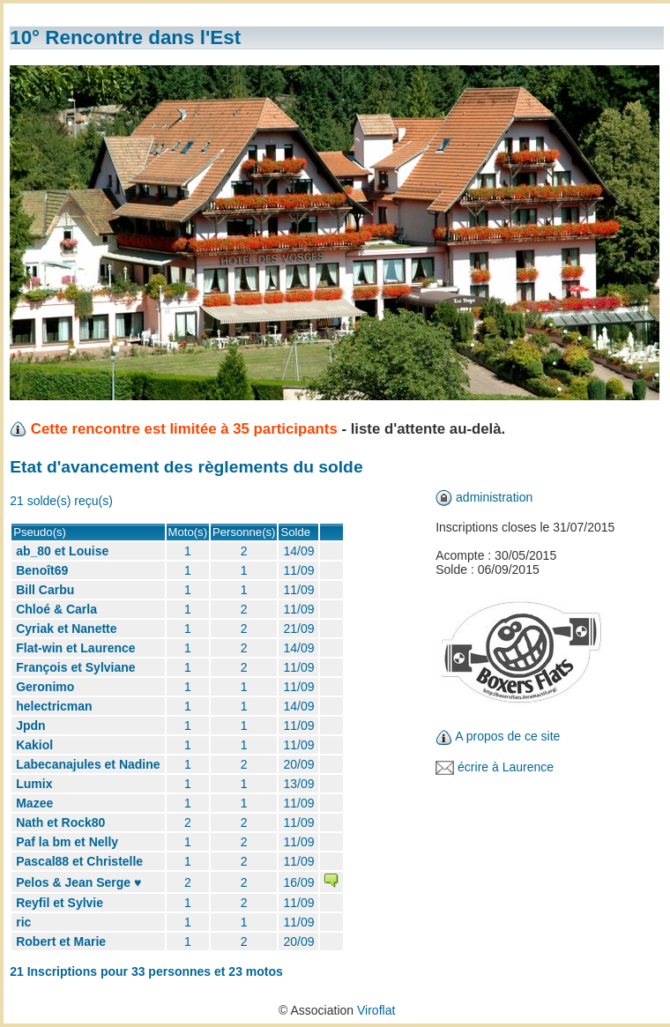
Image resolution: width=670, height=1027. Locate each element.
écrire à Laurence (506, 767)
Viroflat (376, 1010)
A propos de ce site (507, 736)
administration (494, 497)
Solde (295, 532)
